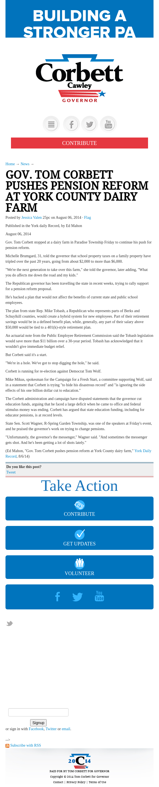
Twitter (51, 729)
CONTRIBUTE (79, 143)
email (66, 729)
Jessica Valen (31, 217)
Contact (58, 782)
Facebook (36, 729)
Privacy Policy (76, 782)
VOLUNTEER (79, 567)
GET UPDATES (79, 538)
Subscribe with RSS (25, 745)
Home (10, 164)
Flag (87, 217)
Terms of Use (97, 782)
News (25, 164)
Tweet (11, 472)
